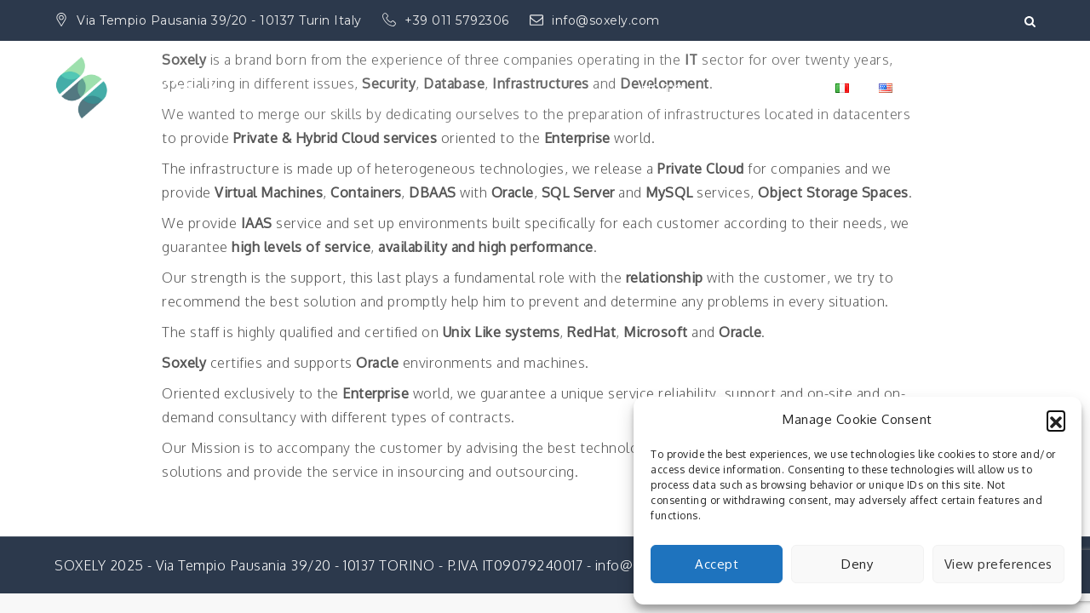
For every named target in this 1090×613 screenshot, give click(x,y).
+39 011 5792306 (447, 20)
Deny (857, 564)
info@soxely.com (595, 20)
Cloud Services (972, 87)
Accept (716, 564)
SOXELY (178, 76)
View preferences (998, 564)
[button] (1055, 419)
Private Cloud (759, 87)
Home (661, 87)
